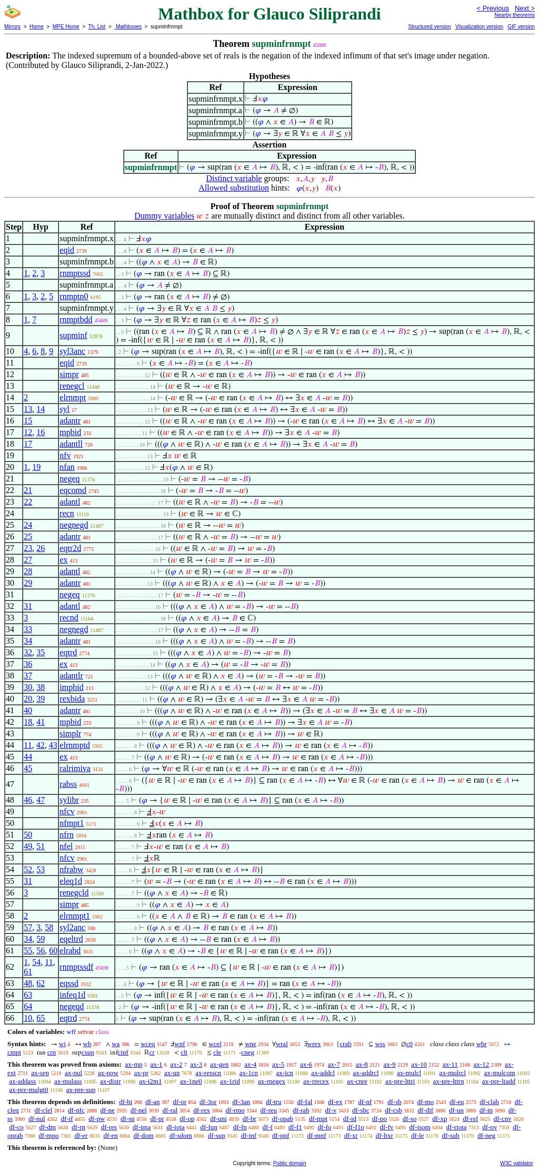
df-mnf (316, 1135)
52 (28, 869)
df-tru (274, 1102)
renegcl (71, 385)
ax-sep (40, 1073)
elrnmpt (72, 397)
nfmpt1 (71, 823)
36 (28, 663)
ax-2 (176, 1064)
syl (64, 409)
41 (40, 721)
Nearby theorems (514, 15)
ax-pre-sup (81, 1090)
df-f (268, 1127)
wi (62, 1044)
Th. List (97, 26)
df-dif (426, 1110)
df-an (152, 1102)
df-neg (486, 1135)
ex (63, 559)
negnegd (73, 524)
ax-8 (362, 1064)
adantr (70, 420)
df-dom (144, 1135)
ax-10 (419, 1064)
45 (28, 768)
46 (28, 799)
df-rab (301, 1110)
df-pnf (281, 1135)
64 (28, 1006)
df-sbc (361, 1110)
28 (28, 571)
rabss (68, 784)
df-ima (142, 1127)
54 (36, 962)
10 (28, 1017)
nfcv (66, 811)
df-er (80, 1135)
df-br (249, 1118)
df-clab (489, 1102)
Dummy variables (164, 215)
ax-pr (141, 1073)
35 (40, 652)
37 (28, 675)
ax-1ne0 (191, 1081)
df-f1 (295, 1127)
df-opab (282, 1118)
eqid (66, 249)
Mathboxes (128, 26)
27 (28, 559)
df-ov (489, 1127)
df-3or (208, 1102)
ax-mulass (68, 1081)
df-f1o (355, 1127)
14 (40, 409)
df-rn (78, 1127)
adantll (71, 443)
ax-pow (108, 1073)
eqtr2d (70, 548)
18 (28, 721)
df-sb (394, 1102)
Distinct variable (234, 178)
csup (88, 1052)
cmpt (14, 1052)
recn (66, 513)
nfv (65, 455)
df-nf (365, 1102)
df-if (67, 1118)
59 (40, 938)
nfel (66, 846)
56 (40, 950)
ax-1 (157, 1064)
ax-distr (110, 1081)
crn (51, 1052)
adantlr (71, 675)
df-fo (325, 1127)
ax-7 (334, 1064)
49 (28, 846)
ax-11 (450, 1064)
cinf (123, 1052)
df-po (379, 1118)
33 (28, 629)
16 (40, 432)
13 (28, 409)
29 (28, 582)
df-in (486, 1110)
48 (28, 983)
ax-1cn (248, 1073)
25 (28, 536)
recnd (68, 617)
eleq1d (70, 880)
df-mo (425, 1102)
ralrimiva (75, 768)
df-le (417, 1135)
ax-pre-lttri (400, 1081)
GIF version (521, 26)
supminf (73, 335)
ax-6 (306, 1064)
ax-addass (22, 1081)
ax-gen (219, 1064)
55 (28, 950)
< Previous (492, 8)
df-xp (439, 1118)
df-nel (139, 1110)
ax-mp (134, 1064)
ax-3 (196, 1064)
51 (40, 846)
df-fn (240, 1127)
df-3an (241, 1102)
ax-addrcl (366, 1073)
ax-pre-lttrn (448, 1081)
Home (36, 26)
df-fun (209, 1127)
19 (36, 466)
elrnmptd (74, 745)
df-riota (456, 1127)
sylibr (68, 799)
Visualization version (479, 26)
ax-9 (390, 1064)
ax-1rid (230, 1081)
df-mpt (318, 1118)
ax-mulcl (409, 1073)
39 (40, 698)
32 (28, 652)
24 (28, 524)
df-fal (304, 1102)
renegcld (73, 892)
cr (152, 1052)
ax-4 (250, 1064)
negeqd (71, 1006)
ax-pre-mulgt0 (28, 1090)
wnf (179, 1044)
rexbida (72, 698)
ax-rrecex (316, 1081)
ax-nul (73, 1073)
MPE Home (66, 26)
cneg (247, 1052)
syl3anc (72, 351)
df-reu (269, 1110)
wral (282, 1044)
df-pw (96, 1118)
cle (217, 1052)
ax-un (172, 1073)
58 (49, 927)
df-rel (470, 1118)
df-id (349, 1118)
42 (40, 745)
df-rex (201, 1110)
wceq (148, 1044)
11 (28, 745)
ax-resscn (208, 1073)
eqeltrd (71, 938)
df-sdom (180, 1135)
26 (40, 548)
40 (28, 710)
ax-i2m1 (150, 1081)
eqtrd (68, 652)
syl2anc (72, 927)
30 (28, 687)
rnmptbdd (75, 319)
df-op (186, 1118)
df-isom (419, 1127)
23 (28, 548)
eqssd (68, 983)
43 (53, 745)
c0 (409, 1044)
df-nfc (76, 1110)
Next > (525, 8)
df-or (179, 1102)
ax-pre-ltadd (499, 1081)
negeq (69, 478)
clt (184, 1052)
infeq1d (72, 994)
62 (40, 983)
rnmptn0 (73, 296)
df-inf (249, 1135)
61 (28, 971)
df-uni (218, 1118)
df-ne (108, 1110)
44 (28, 756)
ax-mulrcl (453, 1073)
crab (345, 1044)
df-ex (335, 1102)
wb (87, 1044)
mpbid (70, 432)
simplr (70, 733)
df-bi (125, 1102)
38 (40, 687)
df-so (410, 1118)
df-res (109, 1127)
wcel (215, 1044)
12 (28, 432)
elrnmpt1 (74, 915)
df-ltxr (384, 1135)
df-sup (216, 1135)
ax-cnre (357, 1081)
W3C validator (516, 1163)
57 (28, 927)
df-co (16, 1127)
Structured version (429, 26)
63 (28, 994)
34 (28, 640)
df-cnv (503, 1118)
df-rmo (235, 1110)
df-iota (175, 1127)
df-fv (387, 1127)
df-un (456, 1110)
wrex (314, 1044)
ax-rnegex (271, 1081)
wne (250, 1044)
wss (380, 1044)
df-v (331, 1110)
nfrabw (71, 869)
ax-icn (284, 1073)
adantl (69, 501)
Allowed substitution (233, 187)
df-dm (47, 1127)
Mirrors (12, 26)
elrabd (70, 950)
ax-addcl (323, 1073)
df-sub (451, 1135)
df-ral (170, 1110)
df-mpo (48, 1135)
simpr (68, 374)
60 (53, 950)
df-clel (43, 1110)
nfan (66, 466)
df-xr (351, 1135)
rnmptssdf (76, 966)
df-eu (457, 1102)
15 (28, 420)
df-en (110, 1135)
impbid (71, 687)
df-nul (36, 1118)
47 (40, 799)
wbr (481, 1044)
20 (28, 698)
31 (28, 606)
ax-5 (278, 1064)
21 (28, 490)
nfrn (66, 834)
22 (28, 501)
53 (40, 869)
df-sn (128, 1118)
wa (115, 1044)
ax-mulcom (499, 1073)
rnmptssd (75, 273)
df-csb (393, 1110)
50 (28, 834)
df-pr (157, 1118)
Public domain (289, 1163)
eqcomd (72, 490)
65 (40, 1017)
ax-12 (482, 1064)
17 (28, 443)
